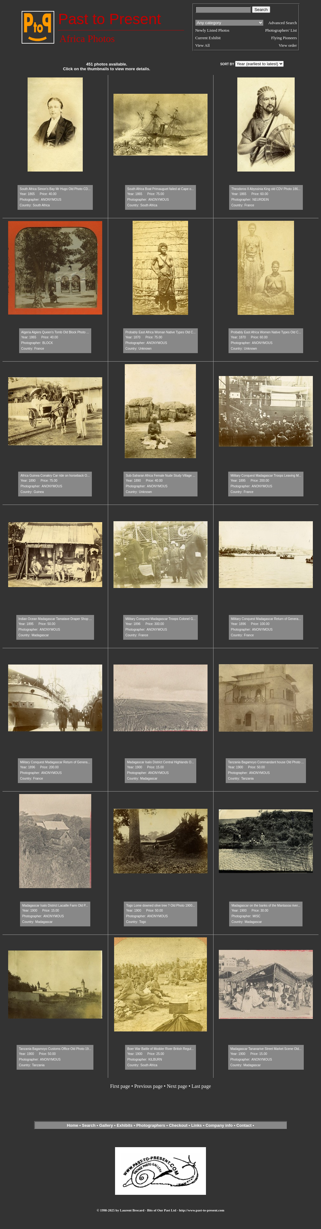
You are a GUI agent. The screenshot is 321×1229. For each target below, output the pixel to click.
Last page (201, 1086)
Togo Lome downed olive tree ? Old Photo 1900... (160, 905)
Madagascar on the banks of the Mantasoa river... (265, 905)
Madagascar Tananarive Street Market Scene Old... (266, 1049)
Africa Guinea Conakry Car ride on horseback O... (55, 475)
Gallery (106, 1125)
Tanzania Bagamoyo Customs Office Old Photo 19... (55, 1049)
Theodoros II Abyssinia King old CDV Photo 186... (266, 189)
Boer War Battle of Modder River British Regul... (160, 1049)
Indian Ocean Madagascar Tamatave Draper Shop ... (55, 619)
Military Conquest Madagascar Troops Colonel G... (160, 619)
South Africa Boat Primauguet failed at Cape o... (160, 189)
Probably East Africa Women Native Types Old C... (266, 332)
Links (196, 1125)
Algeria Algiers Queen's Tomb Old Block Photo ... (55, 332)
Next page (177, 1086)
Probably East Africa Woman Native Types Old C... (160, 332)
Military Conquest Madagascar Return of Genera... (266, 619)
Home (72, 1125)
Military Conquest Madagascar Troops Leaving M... (265, 475)
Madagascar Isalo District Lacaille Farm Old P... (55, 905)
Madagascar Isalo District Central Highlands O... (160, 762)
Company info (220, 1125)
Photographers (150, 1125)
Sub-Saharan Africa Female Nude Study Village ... (160, 475)
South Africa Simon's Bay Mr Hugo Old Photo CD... (55, 189)
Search (88, 1125)
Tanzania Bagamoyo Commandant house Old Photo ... (266, 762)
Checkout (178, 1125)
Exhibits (125, 1125)
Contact (243, 1125)
